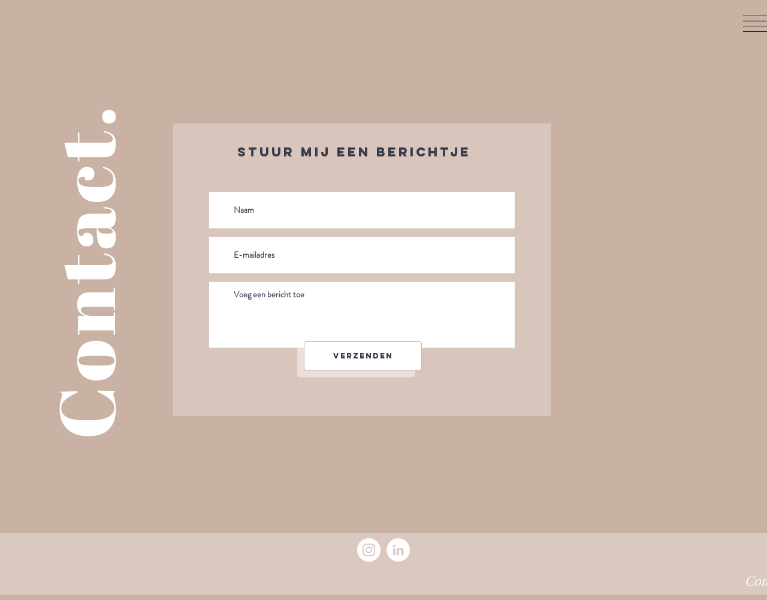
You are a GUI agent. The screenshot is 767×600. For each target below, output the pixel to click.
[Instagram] (369, 550)
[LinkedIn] (398, 550)
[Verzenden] (363, 355)
